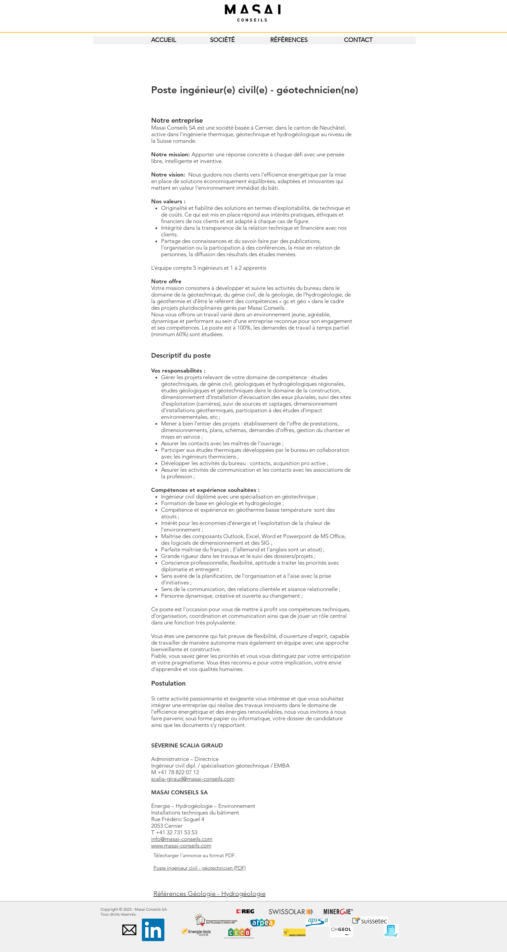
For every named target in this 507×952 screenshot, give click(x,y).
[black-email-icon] (129, 930)
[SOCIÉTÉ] (222, 40)
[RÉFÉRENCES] (289, 40)
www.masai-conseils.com (181, 845)
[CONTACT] (358, 40)
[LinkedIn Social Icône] (153, 930)
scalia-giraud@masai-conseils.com (192, 778)
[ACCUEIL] (163, 40)
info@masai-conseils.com (181, 839)
